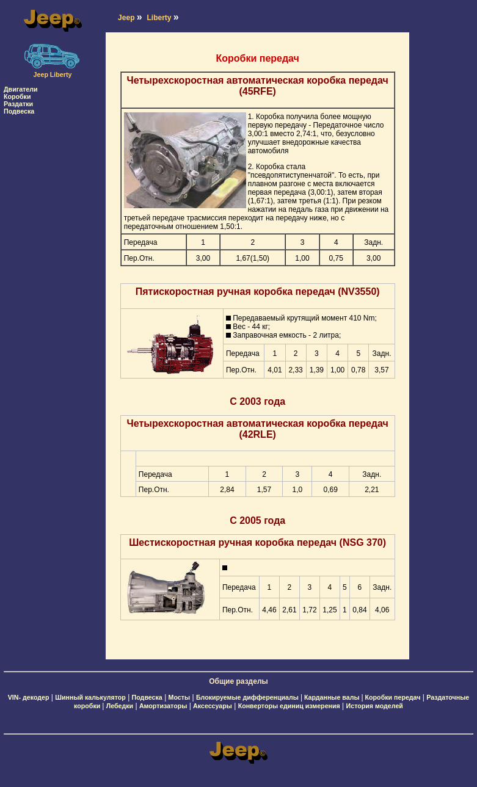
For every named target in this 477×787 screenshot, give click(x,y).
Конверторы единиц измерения (289, 705)
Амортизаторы (163, 705)
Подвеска (19, 111)
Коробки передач (393, 697)
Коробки (17, 96)
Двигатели (21, 89)
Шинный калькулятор (90, 697)
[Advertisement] (52, 298)
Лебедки (119, 705)
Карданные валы (333, 697)
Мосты (180, 697)
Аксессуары (212, 705)
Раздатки (18, 103)
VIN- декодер (28, 697)
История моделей (374, 705)
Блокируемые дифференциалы (248, 697)
